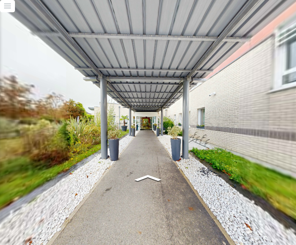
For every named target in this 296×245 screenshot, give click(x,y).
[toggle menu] (7, 6)
